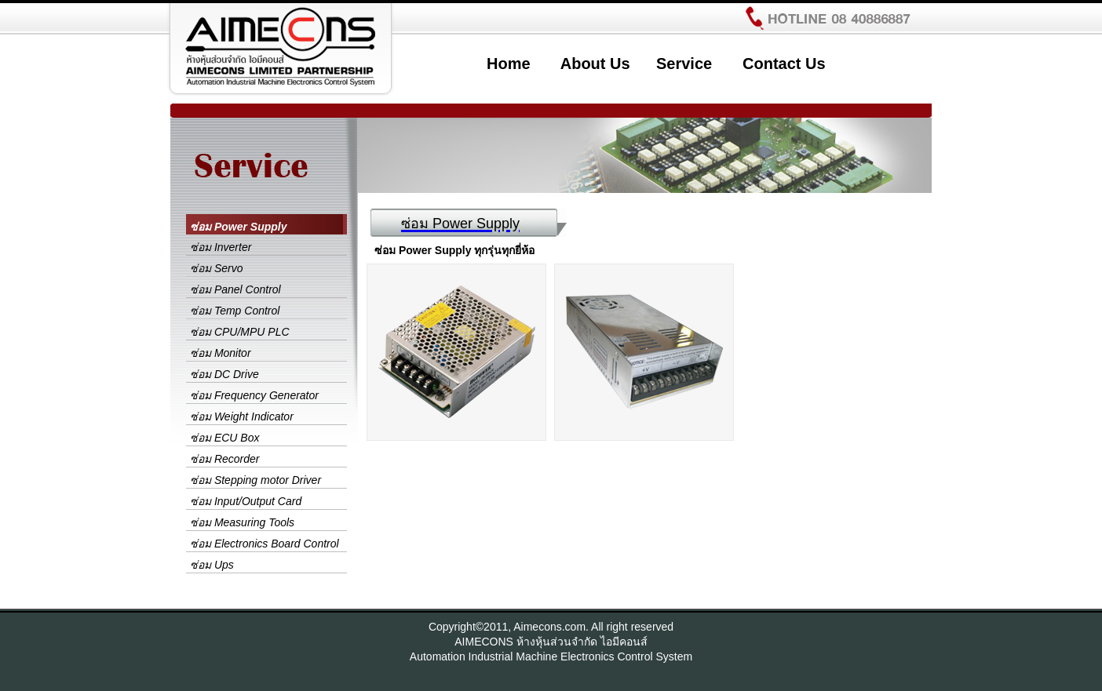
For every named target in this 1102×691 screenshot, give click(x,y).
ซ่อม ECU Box (224, 437)
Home (509, 63)
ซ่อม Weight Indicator (242, 416)
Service (684, 63)
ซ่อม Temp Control (234, 310)
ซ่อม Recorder (224, 459)
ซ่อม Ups (212, 564)
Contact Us (784, 63)
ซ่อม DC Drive (224, 374)
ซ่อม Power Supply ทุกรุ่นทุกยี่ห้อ (454, 250)
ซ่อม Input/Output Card (245, 501)
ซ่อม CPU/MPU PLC (240, 331)
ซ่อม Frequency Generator (254, 395)
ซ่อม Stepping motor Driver (255, 480)
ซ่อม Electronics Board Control (264, 543)
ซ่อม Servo (216, 268)
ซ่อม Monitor (220, 353)
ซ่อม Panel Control (235, 289)
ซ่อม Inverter (220, 247)
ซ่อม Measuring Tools (242, 522)
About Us (595, 63)
